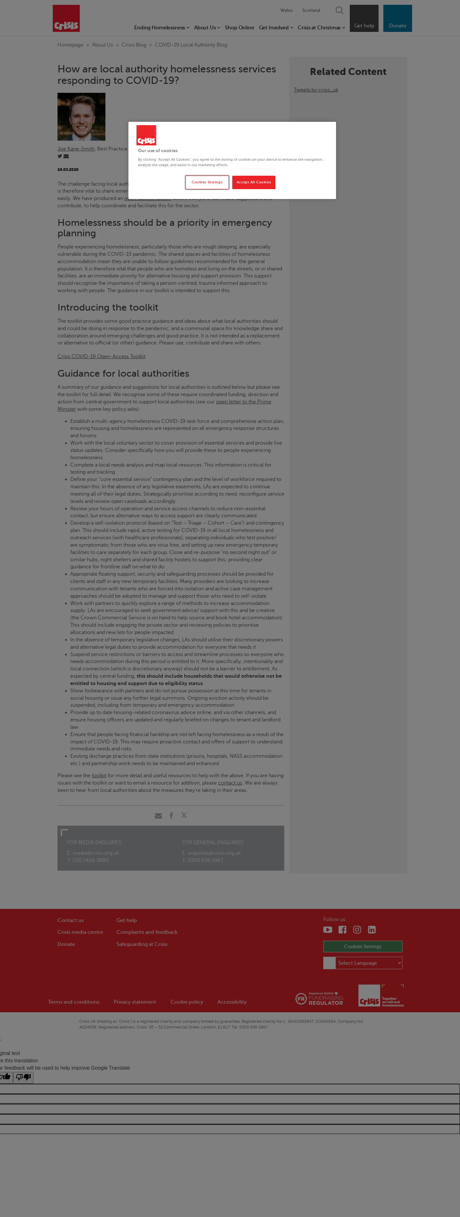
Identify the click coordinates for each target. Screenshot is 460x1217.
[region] (232, 160)
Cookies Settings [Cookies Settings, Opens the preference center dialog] (207, 182)
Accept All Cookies (254, 182)
